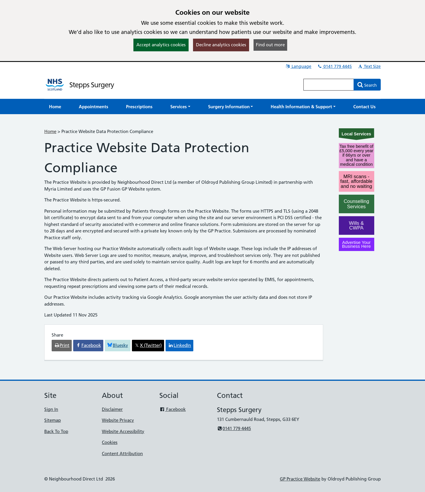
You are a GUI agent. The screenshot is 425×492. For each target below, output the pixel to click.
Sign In (51, 409)
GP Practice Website (300, 479)
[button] (180, 106)
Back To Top (56, 431)
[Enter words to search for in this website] (328, 85)
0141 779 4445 (334, 66)
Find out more (270, 44)
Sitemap (52, 420)
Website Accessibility (123, 431)
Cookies (109, 442)
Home (50, 131)
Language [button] (298, 66)
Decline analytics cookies (221, 44)
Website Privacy (118, 420)
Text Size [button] (369, 66)
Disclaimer (112, 409)
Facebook (172, 409)
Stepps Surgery (91, 85)
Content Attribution (122, 453)
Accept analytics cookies (161, 44)
